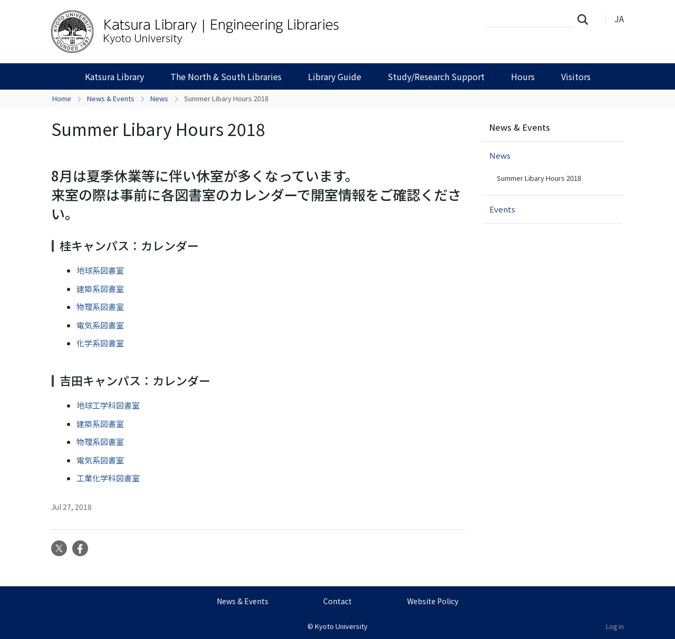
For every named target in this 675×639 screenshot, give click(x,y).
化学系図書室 (100, 342)
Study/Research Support (436, 76)
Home (61, 98)
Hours (523, 76)
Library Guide (334, 76)
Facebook (80, 548)
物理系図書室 (100, 306)
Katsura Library (114, 76)
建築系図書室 (100, 288)
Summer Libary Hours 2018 (539, 178)
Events (502, 209)
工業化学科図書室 (108, 477)
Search (586, 19)
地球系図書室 (100, 270)
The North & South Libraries (226, 76)
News (159, 98)
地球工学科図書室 (108, 405)
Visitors (576, 76)
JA (619, 18)
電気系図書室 (100, 325)
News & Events (110, 98)
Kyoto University (341, 626)
